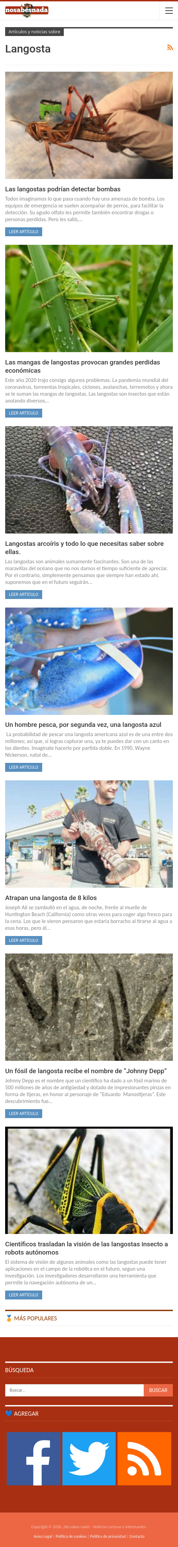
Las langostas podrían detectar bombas (62, 189)
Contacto (136, 1536)
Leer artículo (23, 231)
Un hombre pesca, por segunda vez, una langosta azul (83, 725)
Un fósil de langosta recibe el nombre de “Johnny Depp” (86, 1071)
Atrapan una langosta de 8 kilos (51, 898)
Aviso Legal (43, 1536)
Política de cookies (71, 1536)
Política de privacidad (108, 1536)
